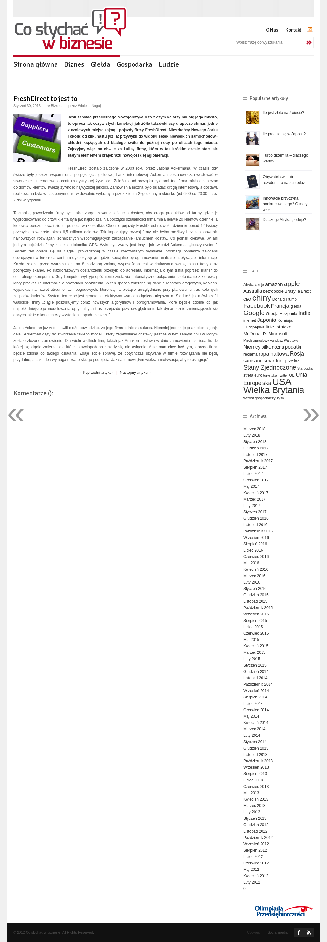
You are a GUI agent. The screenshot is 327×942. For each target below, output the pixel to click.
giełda (295, 306)
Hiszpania (288, 314)
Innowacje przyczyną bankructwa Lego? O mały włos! (285, 204)
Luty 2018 (251, 435)
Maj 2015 (251, 639)
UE (291, 375)
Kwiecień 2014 (255, 722)
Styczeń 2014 (255, 742)
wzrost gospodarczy (259, 398)
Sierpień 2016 (255, 544)
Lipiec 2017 (253, 473)
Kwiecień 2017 (255, 493)
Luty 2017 (251, 505)
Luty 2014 (251, 735)
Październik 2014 (258, 684)
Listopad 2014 (255, 678)
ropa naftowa (274, 354)
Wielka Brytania (273, 390)
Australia (252, 291)
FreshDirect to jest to (45, 98)
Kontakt (293, 30)
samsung (252, 360)
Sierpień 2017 (255, 467)
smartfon (272, 360)
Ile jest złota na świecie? (283, 112)
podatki (293, 347)
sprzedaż (291, 361)
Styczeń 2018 (255, 442)
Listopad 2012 (255, 831)
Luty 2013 (251, 812)
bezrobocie (273, 291)
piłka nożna (273, 347)
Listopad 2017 (255, 454)
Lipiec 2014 (253, 703)
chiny (261, 297)
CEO (247, 299)
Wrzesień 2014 (256, 691)
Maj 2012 (251, 869)
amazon (274, 284)
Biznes (74, 64)
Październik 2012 (258, 837)
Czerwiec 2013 (256, 786)
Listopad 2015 (255, 601)
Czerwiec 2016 (256, 556)
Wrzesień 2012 (256, 844)
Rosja (297, 353)
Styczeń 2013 (255, 818)
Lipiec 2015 (253, 627)
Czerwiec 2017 (256, 480)
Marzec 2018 (254, 429)
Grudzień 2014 (256, 671)
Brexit (306, 291)
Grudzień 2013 (256, 748)
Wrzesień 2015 (256, 614)
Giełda (100, 64)
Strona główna (35, 64)
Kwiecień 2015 (255, 646)
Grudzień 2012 (256, 825)
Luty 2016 (251, 582)
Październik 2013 (258, 761)
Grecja (272, 313)
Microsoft (277, 333)
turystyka (270, 375)
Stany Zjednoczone (269, 367)
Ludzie (169, 64)
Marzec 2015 (254, 652)
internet (249, 320)
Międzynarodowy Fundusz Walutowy (271, 340)
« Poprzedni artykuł (96, 372)
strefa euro (252, 375)
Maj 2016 (251, 563)
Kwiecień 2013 (255, 799)
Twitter (283, 375)
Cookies (253, 932)
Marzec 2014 (254, 729)
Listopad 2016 (255, 525)
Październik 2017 (258, 461)
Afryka (248, 285)
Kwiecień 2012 (255, 876)
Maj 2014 (251, 716)
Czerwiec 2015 (256, 633)
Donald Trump (284, 299)
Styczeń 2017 (255, 512)
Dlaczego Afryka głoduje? (284, 219)
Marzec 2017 (254, 499)
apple (292, 283)
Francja (280, 306)
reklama (250, 354)
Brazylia (292, 291)
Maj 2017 (251, 486)
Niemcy (252, 347)
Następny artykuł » (135, 372)
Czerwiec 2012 (256, 863)
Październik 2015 (258, 608)
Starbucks (305, 368)
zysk (280, 398)
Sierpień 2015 (255, 620)
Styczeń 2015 (255, 665)
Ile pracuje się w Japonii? (284, 134)
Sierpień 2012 (255, 850)
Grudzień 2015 (256, 595)
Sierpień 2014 (255, 697)
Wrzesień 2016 (256, 537)
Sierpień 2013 (255, 774)
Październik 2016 (258, 531)
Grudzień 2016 (256, 518)
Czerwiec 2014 (256, 710)
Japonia (266, 320)
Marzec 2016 (254, 576)
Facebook (256, 305)
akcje (259, 285)
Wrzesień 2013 (256, 767)
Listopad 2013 (255, 754)
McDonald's (255, 333)
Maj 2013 (251, 793)
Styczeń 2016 (255, 588)
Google (254, 312)
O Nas (272, 30)
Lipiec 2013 (253, 780)
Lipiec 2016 (253, 550)
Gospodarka (134, 64)
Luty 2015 (251, 659)
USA (282, 381)
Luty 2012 (251, 882)
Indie (304, 313)
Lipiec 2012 (253, 857)
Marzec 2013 (254, 805)
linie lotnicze (279, 326)
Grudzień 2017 (256, 448)
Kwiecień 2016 (255, 569)
